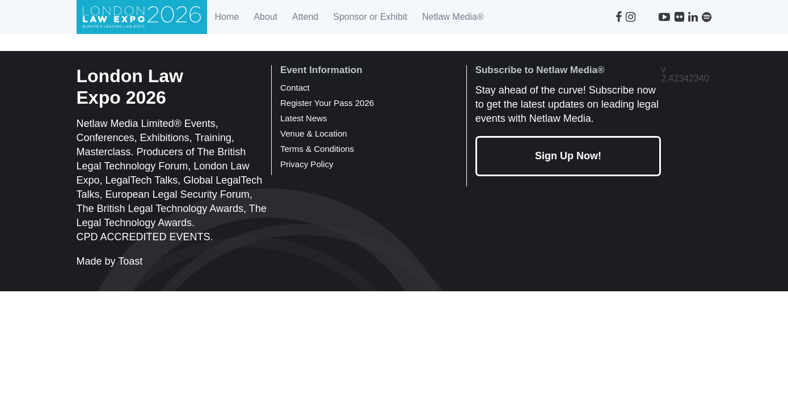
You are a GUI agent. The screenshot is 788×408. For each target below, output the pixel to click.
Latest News (303, 118)
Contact (295, 87)
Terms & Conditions (317, 148)
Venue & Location (313, 133)
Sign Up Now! (568, 156)
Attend (305, 17)
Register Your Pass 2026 (327, 103)
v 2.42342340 (685, 74)
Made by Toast (110, 261)
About (265, 17)
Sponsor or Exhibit (370, 17)
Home (226, 17)
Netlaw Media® (453, 17)
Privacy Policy (306, 164)
